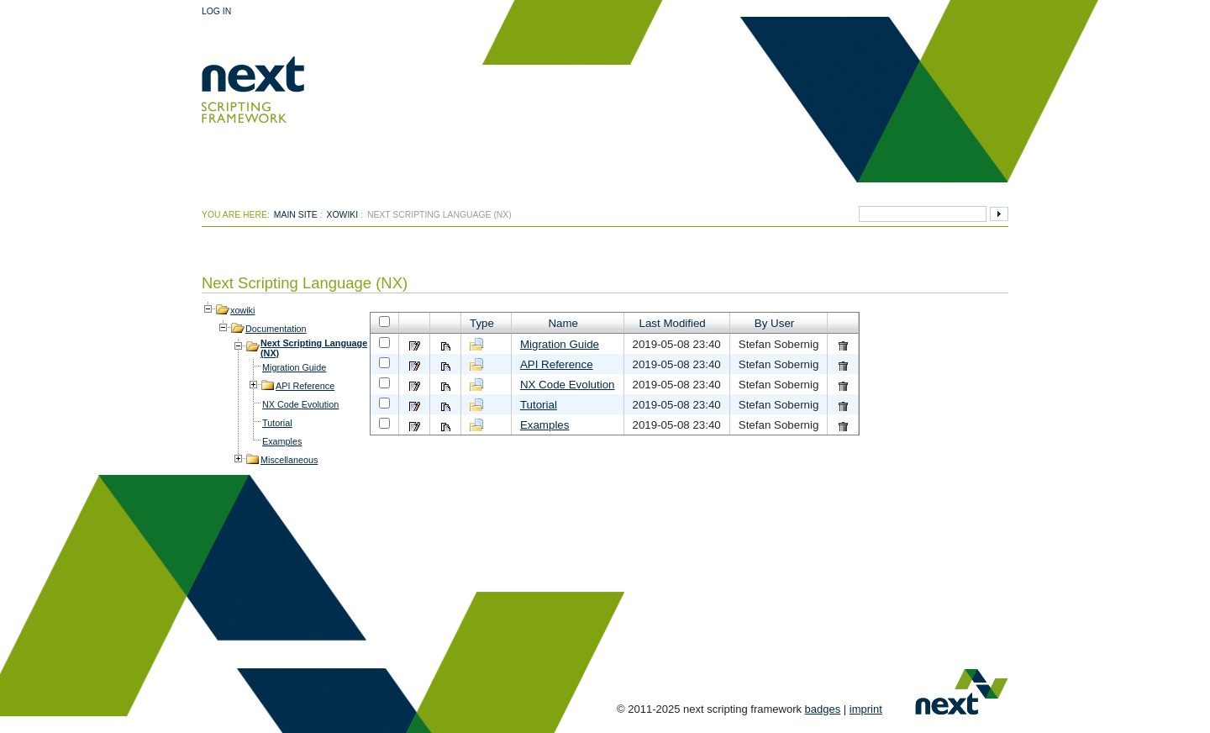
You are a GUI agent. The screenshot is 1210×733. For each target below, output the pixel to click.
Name (563, 323)
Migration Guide (294, 367)
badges (823, 709)
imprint (866, 709)
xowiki (343, 214)
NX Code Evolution (300, 404)
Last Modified (672, 323)
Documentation (276, 329)
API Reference (305, 386)
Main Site (296, 214)
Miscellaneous (289, 460)
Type (482, 323)
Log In (216, 11)
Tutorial (277, 423)
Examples (282, 441)
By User (774, 323)
